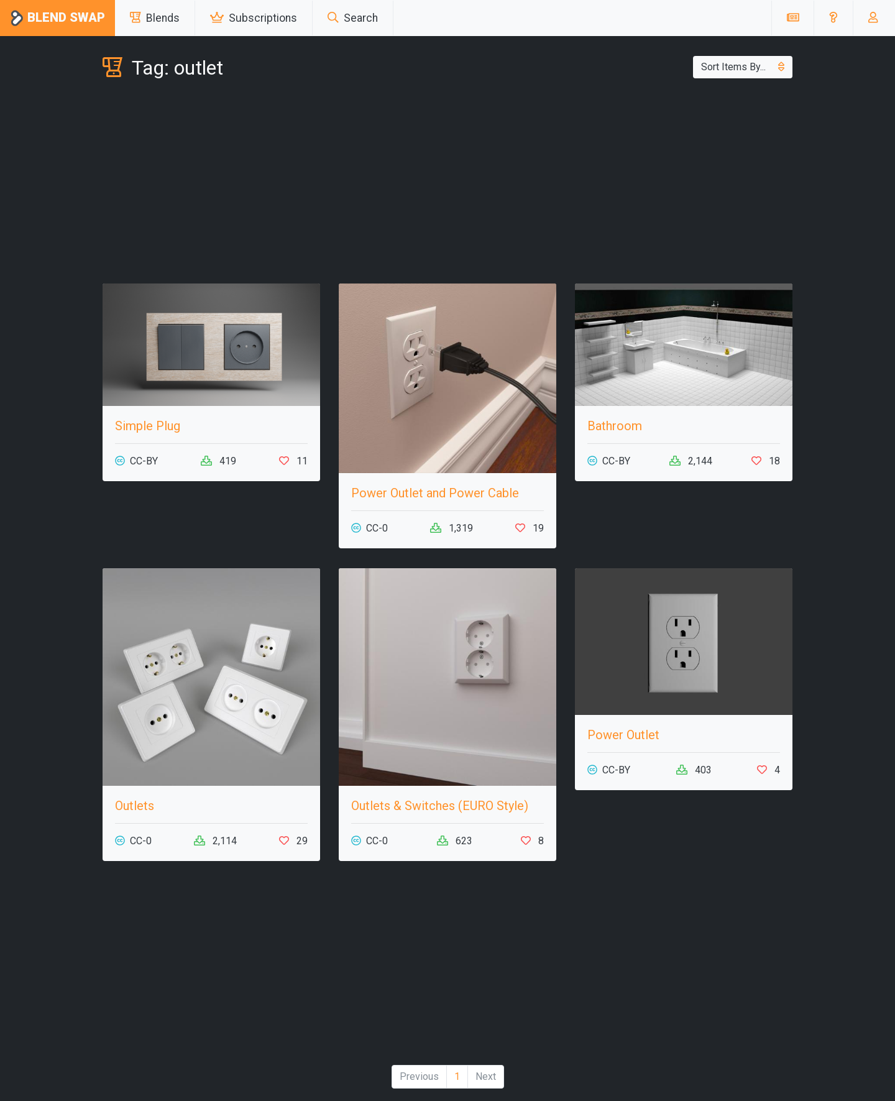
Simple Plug (147, 425)
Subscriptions (253, 18)
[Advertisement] (447, 184)
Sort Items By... (742, 67)
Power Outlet (623, 734)
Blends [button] (155, 18)
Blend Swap (57, 18)
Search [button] (353, 18)
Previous (419, 1076)
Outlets (134, 805)
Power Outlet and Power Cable (435, 493)
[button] (833, 18)
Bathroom (614, 425)
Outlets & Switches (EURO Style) (439, 805)
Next (485, 1076)
